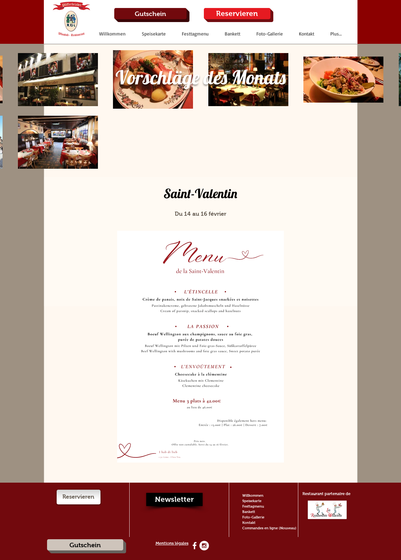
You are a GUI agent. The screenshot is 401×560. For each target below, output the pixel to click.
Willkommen (252, 495)
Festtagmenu (253, 506)
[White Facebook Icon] (194, 545)
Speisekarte (251, 501)
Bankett (248, 512)
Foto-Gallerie (253, 517)
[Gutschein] (150, 13)
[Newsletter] (174, 499)
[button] (153, 34)
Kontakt (248, 523)
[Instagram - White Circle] (204, 545)
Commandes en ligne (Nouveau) (269, 528)
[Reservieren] (237, 13)
